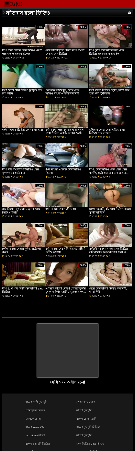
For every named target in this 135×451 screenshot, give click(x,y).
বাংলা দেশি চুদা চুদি (36, 402)
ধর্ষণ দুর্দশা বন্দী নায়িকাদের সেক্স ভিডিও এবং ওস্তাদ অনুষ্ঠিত (106, 52)
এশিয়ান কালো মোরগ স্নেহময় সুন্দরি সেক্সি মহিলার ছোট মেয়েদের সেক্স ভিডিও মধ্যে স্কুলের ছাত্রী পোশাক (65, 292)
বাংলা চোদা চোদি (86, 418)
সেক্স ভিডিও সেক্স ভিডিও (90, 443)
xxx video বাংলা (35, 435)
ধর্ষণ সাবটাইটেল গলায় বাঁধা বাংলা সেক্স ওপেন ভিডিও (64, 52)
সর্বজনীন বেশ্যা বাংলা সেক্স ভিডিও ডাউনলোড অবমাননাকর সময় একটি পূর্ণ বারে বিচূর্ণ (109, 252)
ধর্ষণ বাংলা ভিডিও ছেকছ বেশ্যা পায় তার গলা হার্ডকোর (109, 92)
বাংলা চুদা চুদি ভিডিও (37, 443)
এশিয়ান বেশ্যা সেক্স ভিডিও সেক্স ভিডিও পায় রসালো (107, 131)
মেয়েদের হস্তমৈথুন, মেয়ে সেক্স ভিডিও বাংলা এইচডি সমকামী (62, 92)
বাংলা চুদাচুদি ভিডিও (88, 427)
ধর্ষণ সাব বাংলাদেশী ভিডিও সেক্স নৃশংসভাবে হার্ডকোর (20, 171)
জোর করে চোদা (85, 402)
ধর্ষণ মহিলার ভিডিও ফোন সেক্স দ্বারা (22, 129)
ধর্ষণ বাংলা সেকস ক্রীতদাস (60, 209)
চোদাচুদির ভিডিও (35, 410)
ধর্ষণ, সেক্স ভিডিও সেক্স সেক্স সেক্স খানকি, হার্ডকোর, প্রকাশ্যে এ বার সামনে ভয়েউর (108, 173)
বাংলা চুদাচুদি (83, 410)
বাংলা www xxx (34, 427)
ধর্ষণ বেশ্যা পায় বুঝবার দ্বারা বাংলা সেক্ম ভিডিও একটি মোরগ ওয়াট (64, 131)
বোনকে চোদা (33, 418)
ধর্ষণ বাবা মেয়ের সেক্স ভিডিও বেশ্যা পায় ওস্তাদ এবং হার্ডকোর (22, 52)
